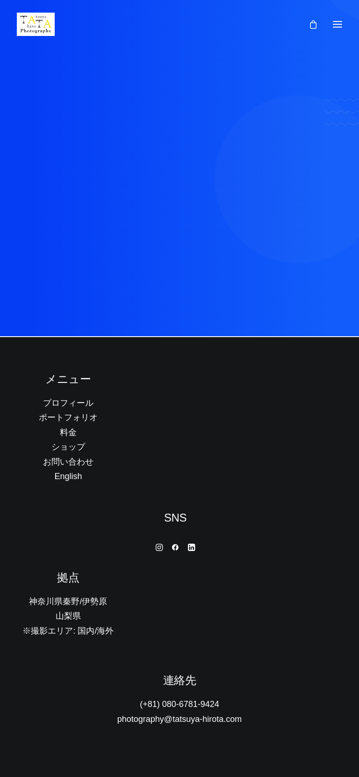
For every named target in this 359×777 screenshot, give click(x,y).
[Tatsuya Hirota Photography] (36, 24)
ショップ (68, 447)
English (68, 476)
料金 (68, 432)
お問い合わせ (68, 461)
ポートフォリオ (68, 417)
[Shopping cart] (309, 24)
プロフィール (68, 403)
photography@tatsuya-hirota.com (179, 719)
